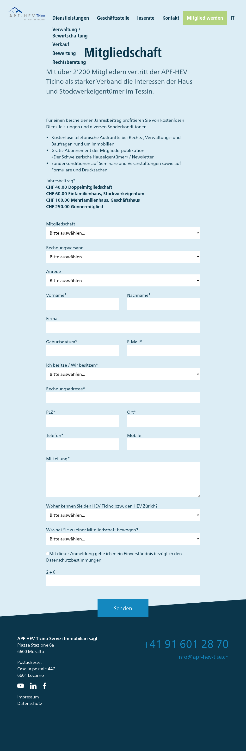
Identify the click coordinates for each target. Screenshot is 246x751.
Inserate (145, 17)
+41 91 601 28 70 (186, 643)
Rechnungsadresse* (65, 389)
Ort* (131, 412)
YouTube (20, 686)
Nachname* (139, 295)
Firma (51, 318)
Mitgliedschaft (60, 224)
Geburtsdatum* (61, 342)
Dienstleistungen (70, 17)
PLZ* (50, 412)
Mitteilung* (58, 458)
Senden (123, 608)
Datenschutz (29, 703)
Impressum (28, 697)
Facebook (46, 686)
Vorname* (56, 295)
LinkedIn (33, 686)
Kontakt (170, 17)
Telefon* (54, 435)
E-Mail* (134, 342)
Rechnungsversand (65, 247)
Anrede (53, 271)
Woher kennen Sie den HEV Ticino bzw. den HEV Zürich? (102, 506)
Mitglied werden (205, 17)
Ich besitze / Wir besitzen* (72, 365)
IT (232, 17)
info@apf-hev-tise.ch (203, 656)
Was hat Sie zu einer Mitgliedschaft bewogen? (92, 530)
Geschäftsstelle (113, 17)
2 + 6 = (52, 572)
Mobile (134, 435)
